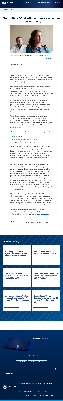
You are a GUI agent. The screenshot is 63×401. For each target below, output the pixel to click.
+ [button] (27, 369)
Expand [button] (48, 58)
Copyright (46, 391)
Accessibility (38, 391)
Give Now (26, 3)
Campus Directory (38, 369)
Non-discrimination (28, 391)
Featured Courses (43, 222)
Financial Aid (8, 373)
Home (5, 9)
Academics (30, 222)
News (10, 9)
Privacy (19, 391)
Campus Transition (42, 3)
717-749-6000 (48, 383)
